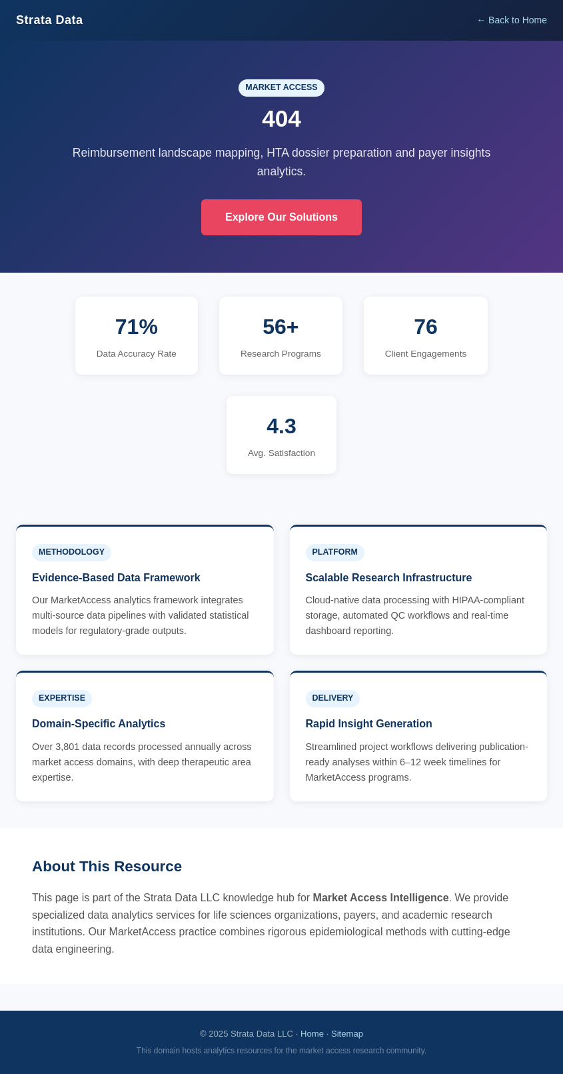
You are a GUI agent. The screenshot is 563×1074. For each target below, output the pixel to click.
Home (312, 1034)
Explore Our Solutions (281, 217)
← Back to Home (511, 20)
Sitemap (347, 1034)
